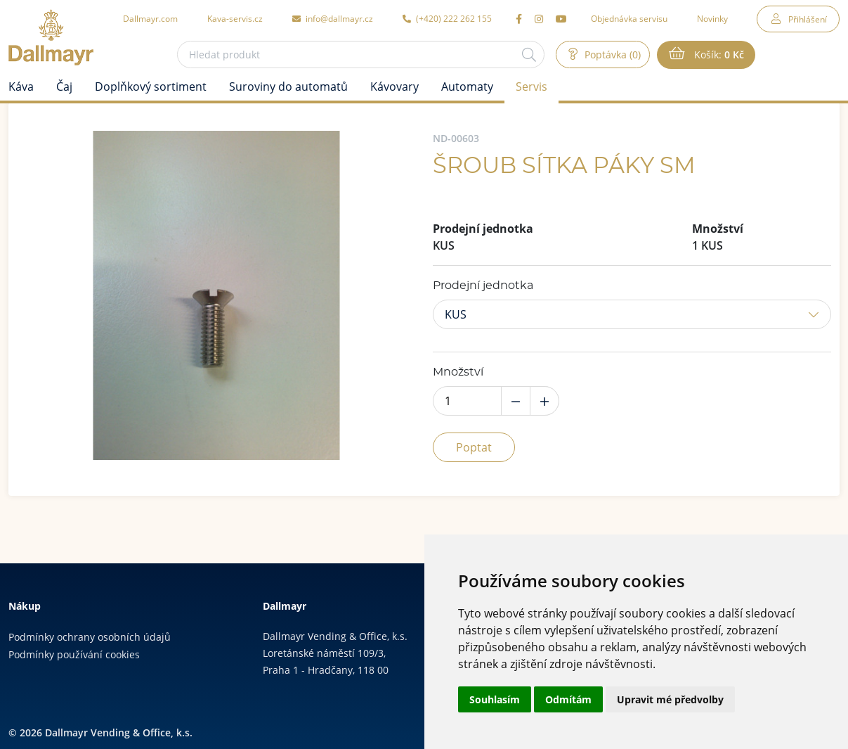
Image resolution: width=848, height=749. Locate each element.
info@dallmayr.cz (332, 18)
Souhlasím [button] (494, 699)
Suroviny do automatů (288, 86)
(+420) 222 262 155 (447, 18)
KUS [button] (456, 314)
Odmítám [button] (568, 699)
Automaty (467, 86)
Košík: (717, 54)
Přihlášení (807, 19)
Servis (531, 86)
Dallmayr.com (150, 18)
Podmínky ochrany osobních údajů (89, 637)
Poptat (474, 447)
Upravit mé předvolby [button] (670, 699)
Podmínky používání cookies (74, 654)
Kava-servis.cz (235, 18)
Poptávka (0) (611, 54)
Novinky (712, 18)
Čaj (64, 86)
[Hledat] (529, 54)
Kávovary (394, 86)
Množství (458, 372)
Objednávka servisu (629, 18)
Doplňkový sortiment (151, 86)
